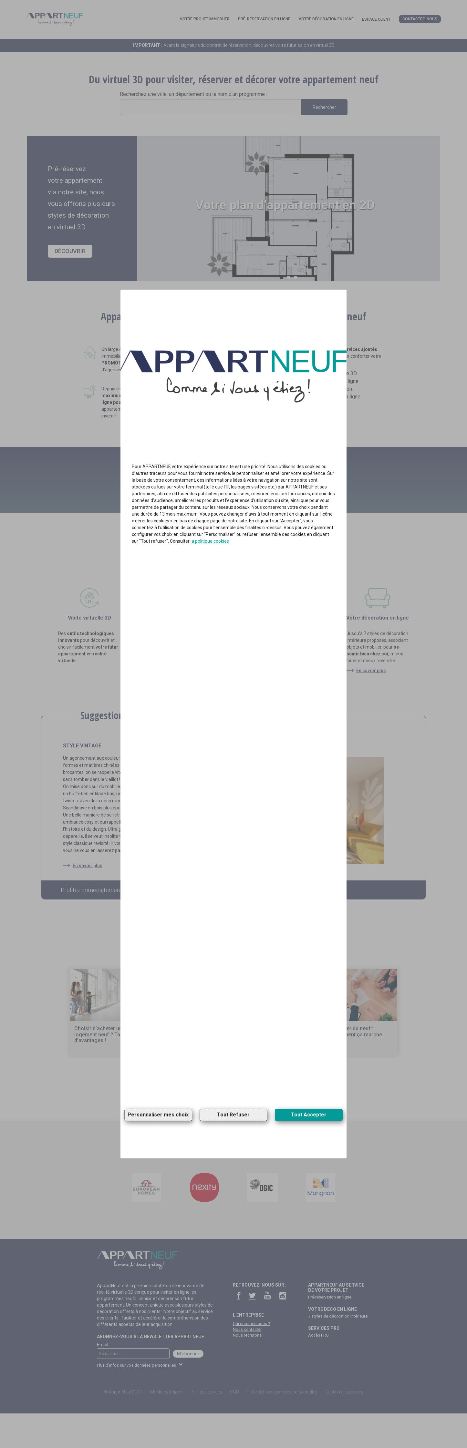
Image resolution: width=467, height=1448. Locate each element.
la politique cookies (210, 541)
